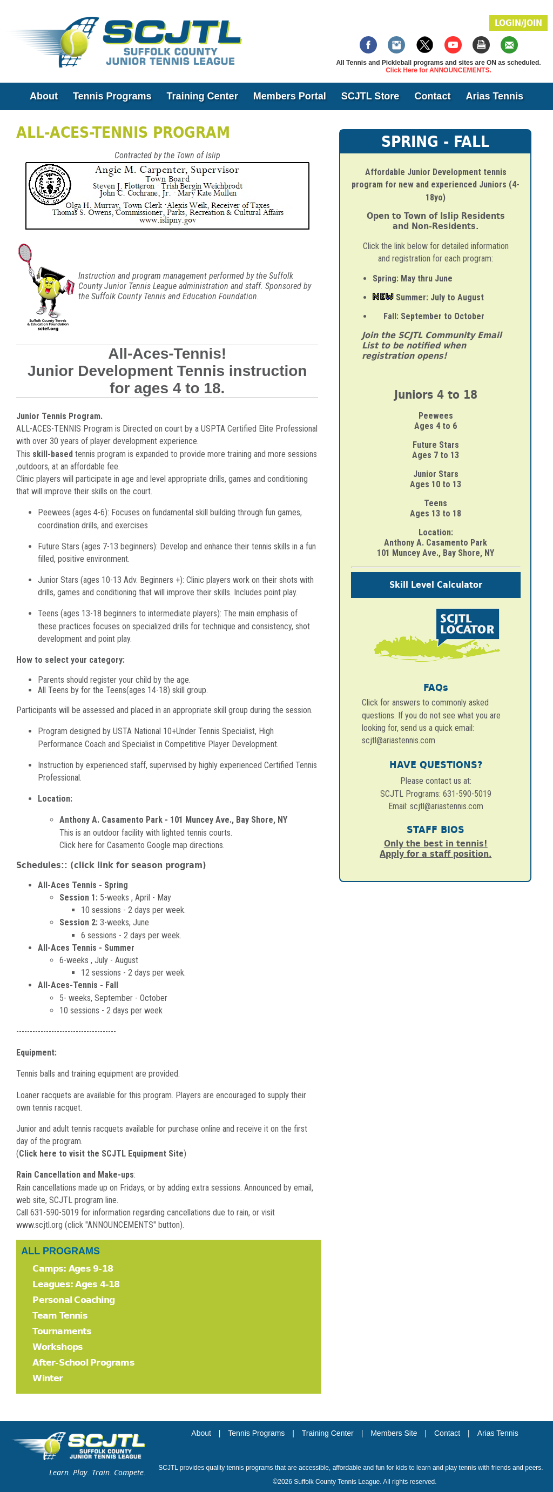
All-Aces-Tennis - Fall (78, 985)
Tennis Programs (112, 96)
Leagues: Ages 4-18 (75, 1284)
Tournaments (61, 1331)
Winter (47, 1378)
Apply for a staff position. (435, 854)
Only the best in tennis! (436, 843)
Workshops (57, 1347)
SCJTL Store (370, 96)
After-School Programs (83, 1362)
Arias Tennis (494, 96)
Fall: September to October (433, 316)
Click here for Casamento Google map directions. (142, 845)
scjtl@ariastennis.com (446, 806)
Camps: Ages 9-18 (72, 1269)
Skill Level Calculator (435, 585)
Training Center (202, 96)
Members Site (393, 1433)
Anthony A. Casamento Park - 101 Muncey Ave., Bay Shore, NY (173, 820)
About (44, 96)
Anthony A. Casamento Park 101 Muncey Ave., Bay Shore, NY (435, 547)
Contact (432, 96)
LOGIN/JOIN (518, 23)
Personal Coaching (73, 1300)
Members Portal (289, 96)
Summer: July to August (440, 297)
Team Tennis (59, 1315)
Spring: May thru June (413, 278)
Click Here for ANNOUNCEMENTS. (438, 70)
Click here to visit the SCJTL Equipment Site (101, 1153)
